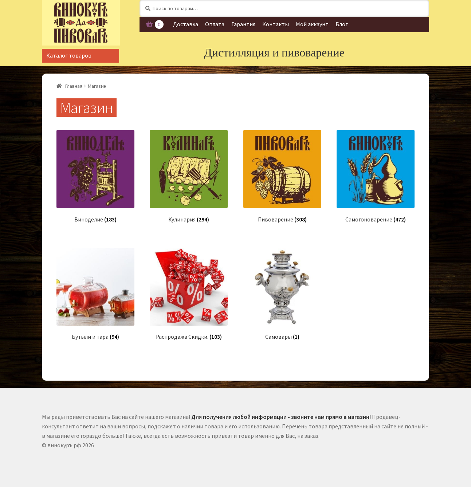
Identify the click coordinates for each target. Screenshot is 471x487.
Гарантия (243, 24)
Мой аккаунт (312, 24)
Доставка (185, 24)
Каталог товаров (68, 55)
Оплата (214, 24)
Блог (341, 24)
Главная (73, 86)
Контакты (275, 24)
